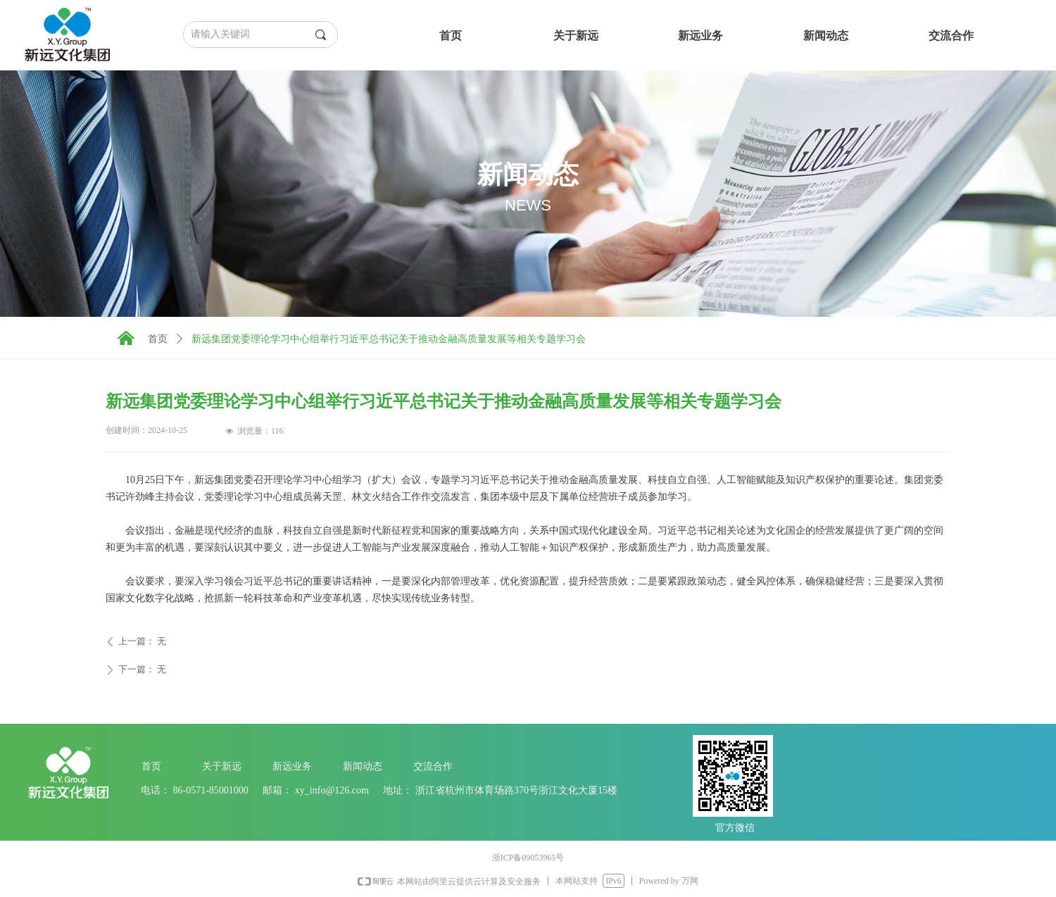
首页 (158, 339)
